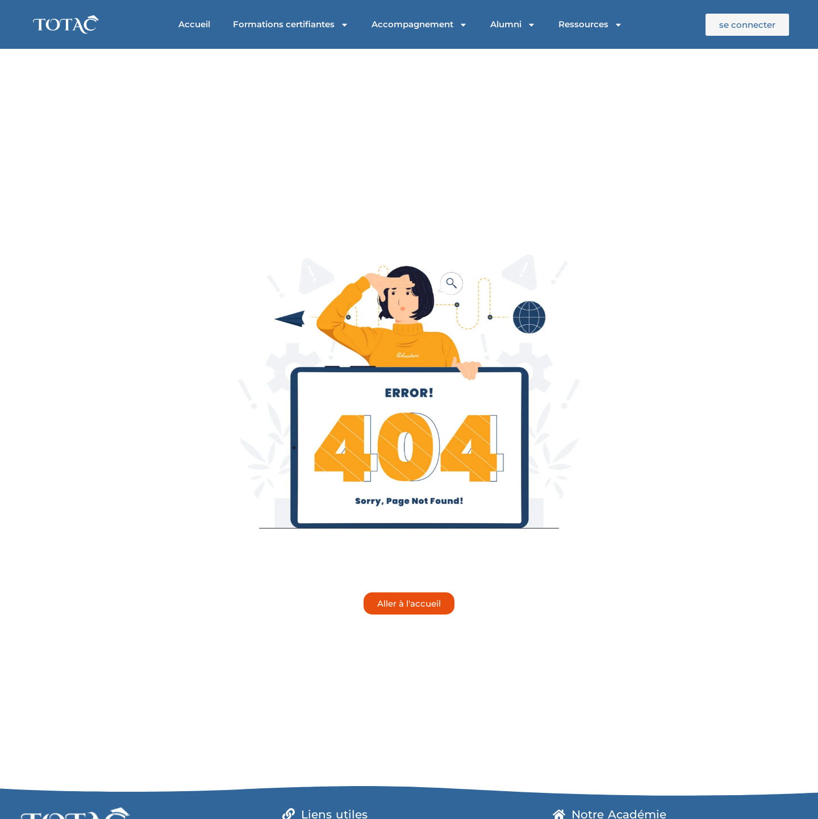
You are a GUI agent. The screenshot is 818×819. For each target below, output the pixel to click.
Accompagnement (420, 25)
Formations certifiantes (291, 25)
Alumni (513, 25)
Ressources (590, 25)
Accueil (194, 24)
